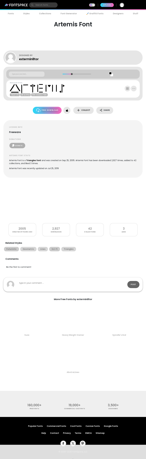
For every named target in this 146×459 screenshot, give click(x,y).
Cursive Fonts (93, 426)
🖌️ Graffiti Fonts (95, 13)
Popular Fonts (35, 426)
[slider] (72, 74)
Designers (118, 13)
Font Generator (69, 13)
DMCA (88, 433)
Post (133, 284)
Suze (26, 335)
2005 (22, 229)
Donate (17, 145)
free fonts (34, 409)
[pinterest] (83, 443)
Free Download (47, 110)
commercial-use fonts (74, 409)
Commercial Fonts (56, 426)
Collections (45, 13)
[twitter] (73, 443)
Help (43, 433)
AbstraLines (73, 372)
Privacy (67, 433)
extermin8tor (29, 59)
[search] (43, 5)
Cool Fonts (76, 426)
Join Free (135, 5)
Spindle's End (119, 335)
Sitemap (100, 433)
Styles (26, 13)
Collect (83, 110)
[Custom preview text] (26, 74)
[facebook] (63, 443)
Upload (107, 5)
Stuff (135, 13)
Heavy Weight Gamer (73, 335)
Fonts (11, 13)
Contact (54, 433)
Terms (78, 433)
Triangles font (33, 160)
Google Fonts (111, 426)
